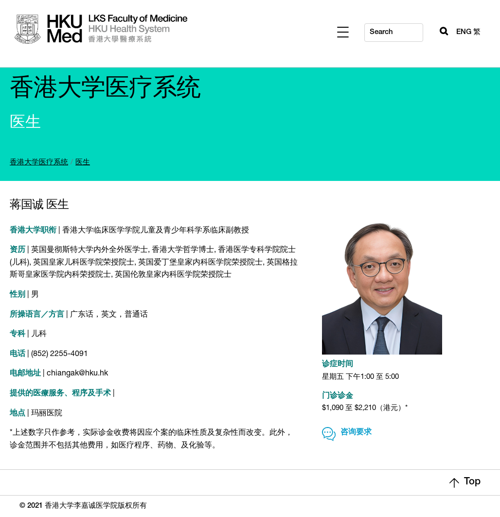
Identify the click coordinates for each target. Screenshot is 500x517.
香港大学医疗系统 (39, 162)
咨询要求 (356, 433)
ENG (463, 32)
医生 (82, 162)
